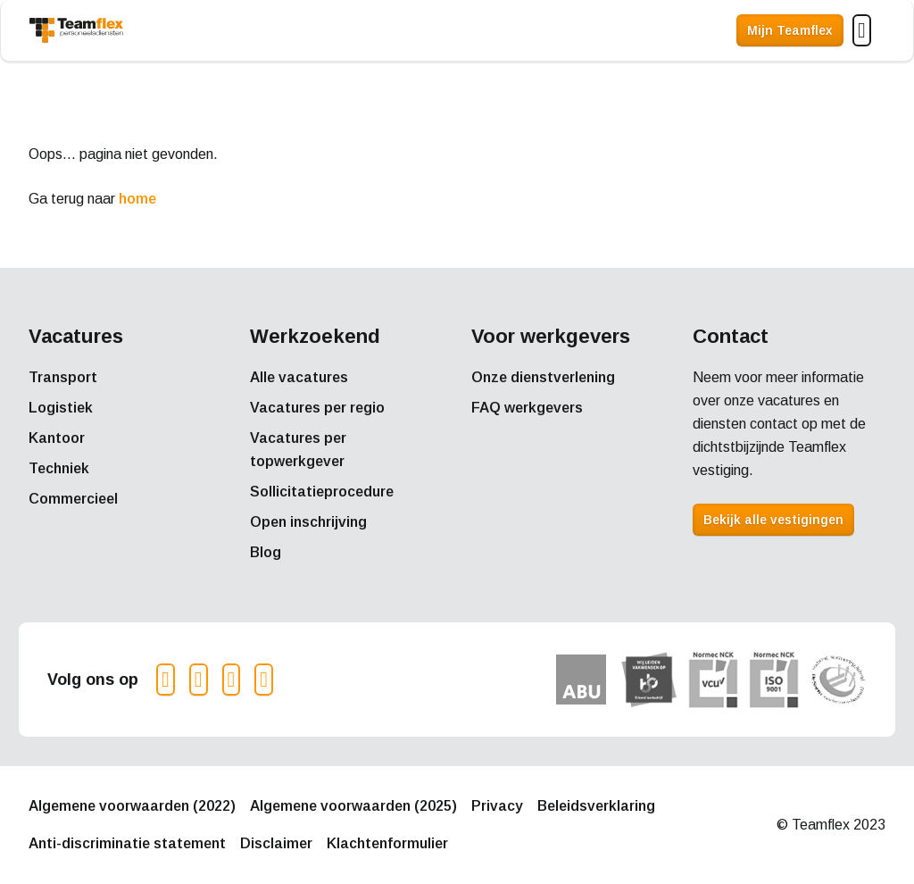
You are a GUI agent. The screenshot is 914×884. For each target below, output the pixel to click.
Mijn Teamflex (790, 30)
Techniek (59, 468)
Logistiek (61, 407)
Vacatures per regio (317, 407)
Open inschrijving (308, 522)
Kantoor (57, 438)
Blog (265, 552)
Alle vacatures (299, 377)
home (137, 198)
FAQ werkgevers (527, 407)
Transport (63, 377)
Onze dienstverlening (543, 377)
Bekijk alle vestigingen (773, 520)
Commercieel (73, 498)
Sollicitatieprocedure (322, 491)
